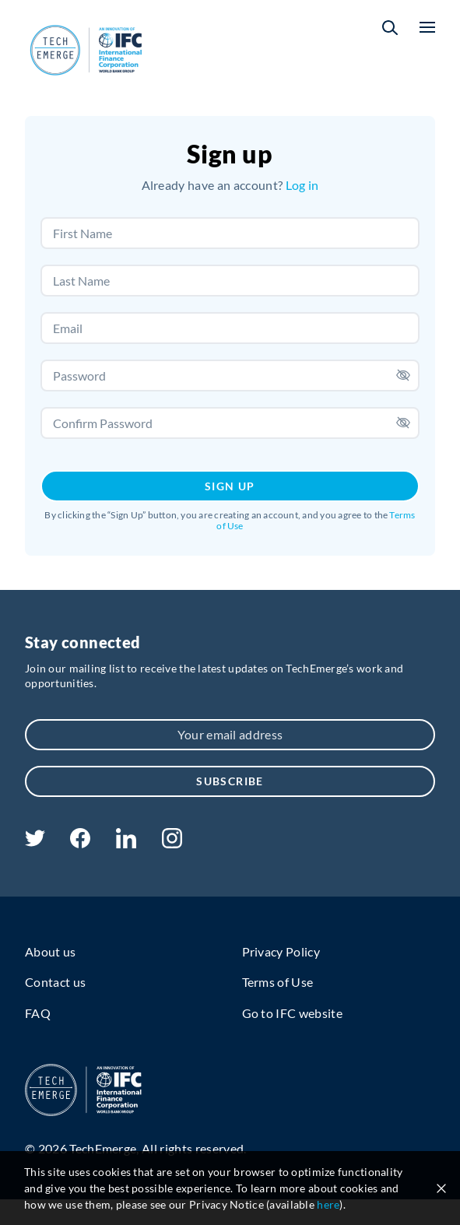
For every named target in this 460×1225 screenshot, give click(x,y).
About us (50, 951)
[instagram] (172, 843)
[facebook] (80, 843)
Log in (302, 184)
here (328, 1204)
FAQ (38, 1013)
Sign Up (230, 486)
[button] (390, 27)
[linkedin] (125, 843)
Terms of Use (278, 981)
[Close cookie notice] (441, 1188)
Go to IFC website (292, 1013)
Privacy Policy (281, 951)
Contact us (55, 981)
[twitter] (35, 841)
